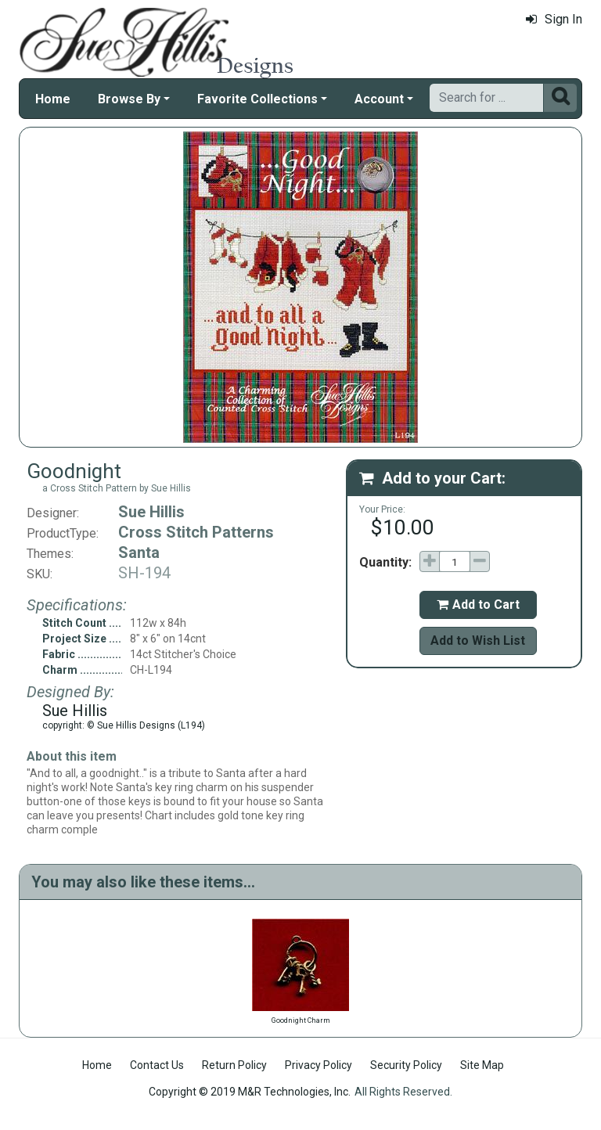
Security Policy (406, 1065)
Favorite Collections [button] (257, 99)
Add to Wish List (477, 640)
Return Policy (234, 1065)
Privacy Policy (318, 1065)
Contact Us (157, 1065)
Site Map (482, 1065)
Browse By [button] (129, 99)
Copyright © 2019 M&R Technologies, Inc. (250, 1091)
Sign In (554, 19)
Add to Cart (478, 604)
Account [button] (379, 99)
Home (52, 99)
